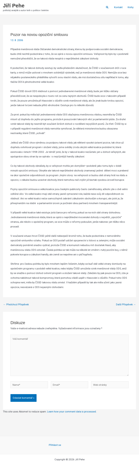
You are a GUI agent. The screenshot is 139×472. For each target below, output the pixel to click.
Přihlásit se (55, 444)
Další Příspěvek (126, 304)
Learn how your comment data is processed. (72, 411)
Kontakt (118, 7)
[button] (107, 7)
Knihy (131, 7)
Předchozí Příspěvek (16, 304)
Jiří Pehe (13, 5)
